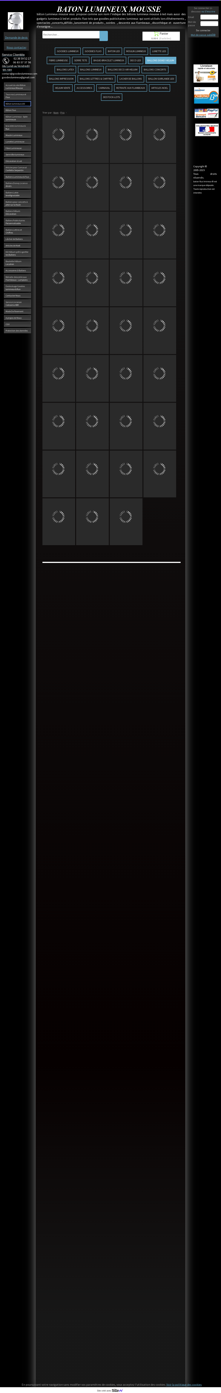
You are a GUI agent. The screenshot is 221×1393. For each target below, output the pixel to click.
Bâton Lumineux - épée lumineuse (16, 118)
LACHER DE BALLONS (130, 78)
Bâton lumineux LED (15, 103)
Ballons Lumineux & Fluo (17, 176)
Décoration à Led (14, 161)
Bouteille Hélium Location (14, 262)
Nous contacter (16, 47)
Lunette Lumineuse (15, 141)
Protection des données (17, 330)
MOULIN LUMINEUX (136, 51)
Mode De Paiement (14, 311)
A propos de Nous (14, 317)
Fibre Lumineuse (14, 148)
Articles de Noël (13, 245)
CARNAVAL (104, 88)
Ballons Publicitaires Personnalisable (15, 222)
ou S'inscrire (208, 11)
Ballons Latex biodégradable (12, 194)
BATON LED (114, 51)
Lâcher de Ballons (14, 239)
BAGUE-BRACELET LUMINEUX (108, 60)
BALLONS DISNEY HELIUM (160, 60)
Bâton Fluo (11, 110)
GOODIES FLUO (93, 51)
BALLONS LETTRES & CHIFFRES (96, 78)
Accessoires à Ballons (16, 270)
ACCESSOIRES (84, 88)
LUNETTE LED (159, 51)
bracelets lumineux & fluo (16, 127)
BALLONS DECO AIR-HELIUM (122, 69)
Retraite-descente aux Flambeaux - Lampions (16, 278)
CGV (8, 324)
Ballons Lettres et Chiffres (14, 231)
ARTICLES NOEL (159, 88)
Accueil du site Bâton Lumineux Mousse (16, 86)
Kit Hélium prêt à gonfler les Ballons (17, 253)
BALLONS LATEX (65, 69)
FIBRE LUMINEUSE (58, 60)
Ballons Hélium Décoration (13, 212)
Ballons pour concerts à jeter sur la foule (17, 203)
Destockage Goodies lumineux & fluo (15, 287)
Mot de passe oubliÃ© (203, 35)
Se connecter (203, 30)
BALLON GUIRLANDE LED (161, 78)
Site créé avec (111, 1390)
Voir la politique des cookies (184, 1384)
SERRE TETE (80, 60)
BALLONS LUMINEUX (91, 69)
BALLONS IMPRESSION (61, 78)
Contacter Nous (13, 295)
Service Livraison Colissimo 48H (14, 303)
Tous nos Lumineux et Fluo (16, 96)
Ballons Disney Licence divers (16, 184)
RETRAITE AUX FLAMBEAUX (130, 88)
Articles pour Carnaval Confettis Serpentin (16, 169)
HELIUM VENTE (62, 88)
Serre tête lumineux (15, 154)
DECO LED (135, 60)
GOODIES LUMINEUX (68, 51)
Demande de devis (16, 37)
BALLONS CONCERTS (155, 69)
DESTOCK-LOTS (111, 97)
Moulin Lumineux (14, 135)
